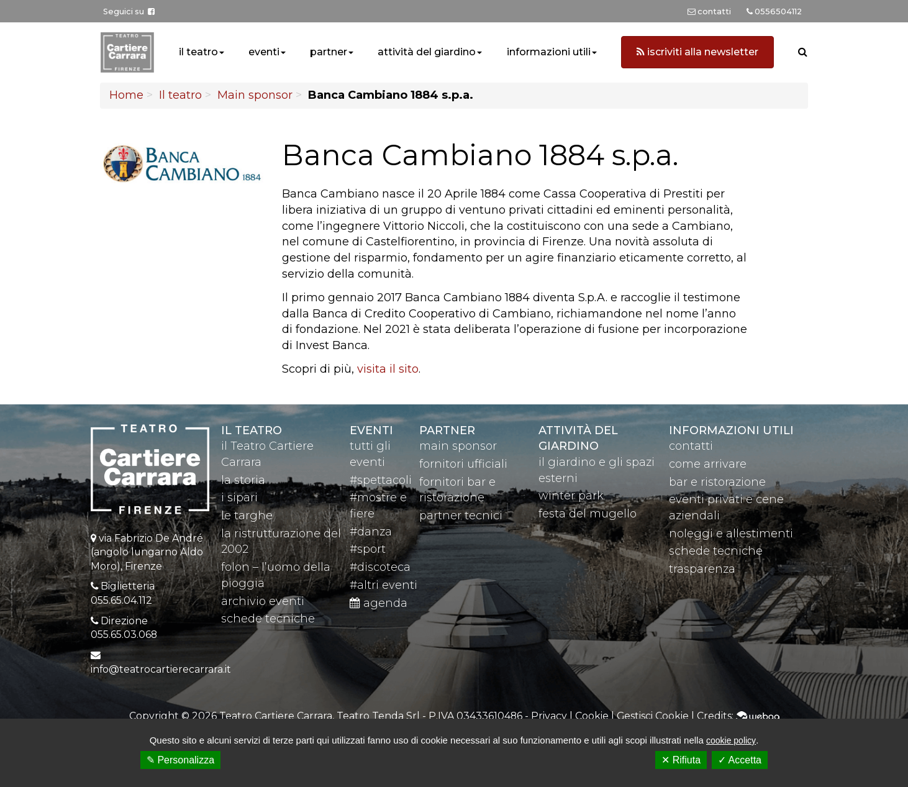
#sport (368, 549)
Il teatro (180, 95)
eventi (263, 52)
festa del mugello (587, 514)
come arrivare (708, 464)
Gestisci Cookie (653, 716)
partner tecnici (460, 515)
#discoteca (380, 567)
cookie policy (731, 740)
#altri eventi (383, 585)
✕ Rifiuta (681, 760)
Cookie (592, 716)
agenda (378, 603)
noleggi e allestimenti (731, 533)
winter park (571, 496)
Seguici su (129, 11)
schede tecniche (268, 619)
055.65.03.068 (124, 634)
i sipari (239, 497)
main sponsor (458, 446)
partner (328, 52)
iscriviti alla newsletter (697, 52)
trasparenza (702, 569)
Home (126, 95)
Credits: (738, 716)
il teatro (198, 52)
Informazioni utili (731, 430)
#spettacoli (381, 480)
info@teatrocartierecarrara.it (161, 669)
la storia (243, 480)
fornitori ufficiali (463, 464)
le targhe (247, 515)
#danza (371, 532)
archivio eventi (262, 601)
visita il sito (388, 369)
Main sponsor (255, 95)
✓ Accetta (739, 760)
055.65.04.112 (121, 600)
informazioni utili (549, 52)
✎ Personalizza (180, 760)
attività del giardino (427, 52)
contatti (691, 446)
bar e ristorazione (717, 482)
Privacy (549, 716)
